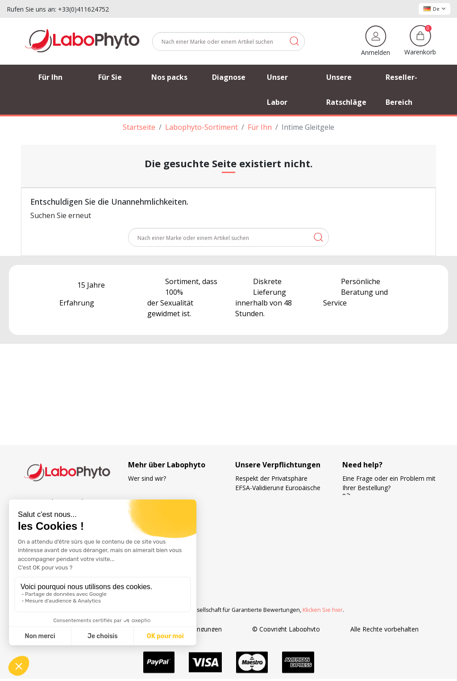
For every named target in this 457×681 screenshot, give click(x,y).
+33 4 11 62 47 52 (374, 497)
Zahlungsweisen (258, 534)
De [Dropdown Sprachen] (434, 8)
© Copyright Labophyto (286, 629)
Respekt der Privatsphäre (271, 478)
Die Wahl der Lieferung (268, 516)
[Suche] (228, 41)
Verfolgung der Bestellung (165, 487)
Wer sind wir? (147, 478)
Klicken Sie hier (323, 610)
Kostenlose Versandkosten (273, 525)
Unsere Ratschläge (155, 497)
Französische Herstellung (271, 506)
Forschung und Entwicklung (274, 553)
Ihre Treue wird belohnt (269, 544)
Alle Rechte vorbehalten (384, 629)
